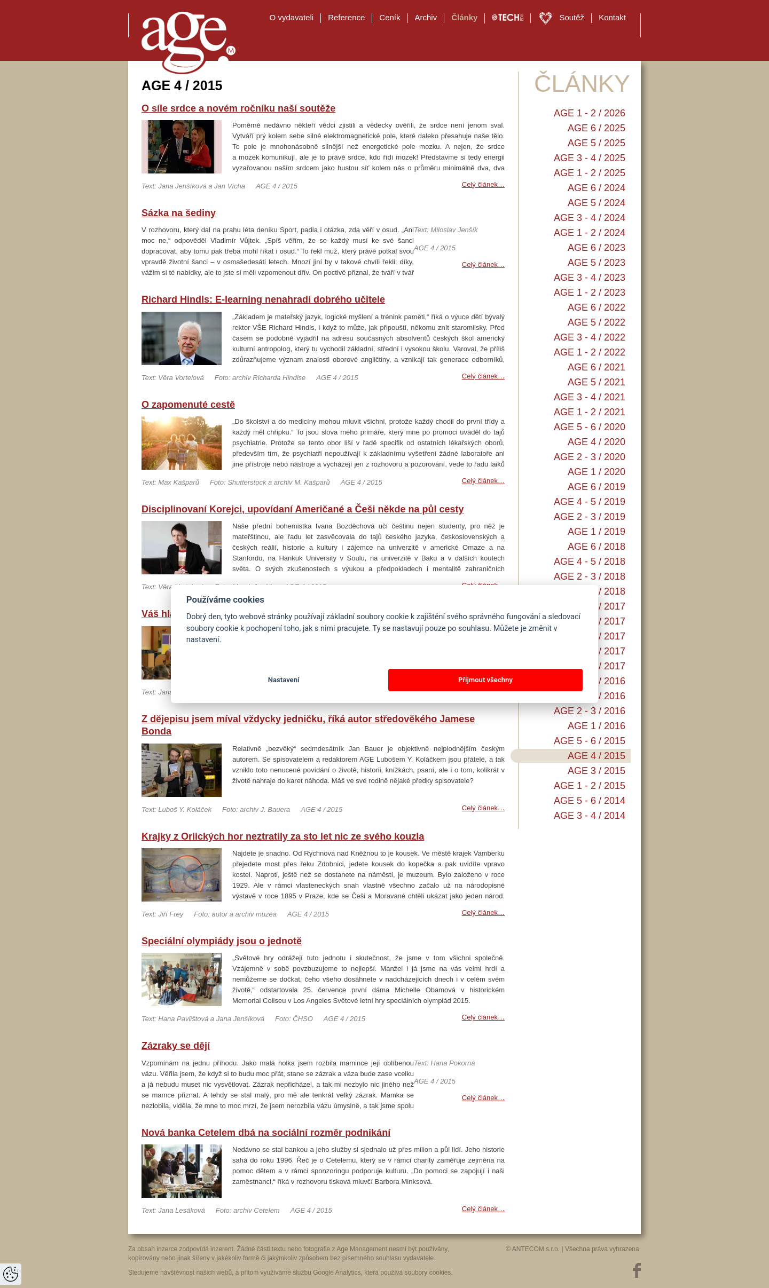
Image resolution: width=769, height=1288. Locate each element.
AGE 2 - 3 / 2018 (589, 576)
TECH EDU (507, 17)
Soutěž (571, 17)
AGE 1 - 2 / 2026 (589, 113)
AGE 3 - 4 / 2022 (589, 337)
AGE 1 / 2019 (596, 531)
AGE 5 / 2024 (596, 202)
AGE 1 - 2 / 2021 (589, 412)
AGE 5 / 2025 (596, 143)
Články (464, 17)
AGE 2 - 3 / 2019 (589, 516)
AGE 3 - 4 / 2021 (589, 397)
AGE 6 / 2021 (596, 367)
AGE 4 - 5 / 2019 (589, 501)
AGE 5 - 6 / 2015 (589, 741)
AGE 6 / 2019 (596, 486)
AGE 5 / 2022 (596, 322)
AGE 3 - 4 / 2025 (589, 158)
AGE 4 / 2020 (596, 442)
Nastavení (284, 680)
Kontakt (612, 17)
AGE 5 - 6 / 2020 (589, 427)
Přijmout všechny (485, 680)
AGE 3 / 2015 (596, 770)
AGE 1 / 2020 (596, 472)
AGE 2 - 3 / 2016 (589, 711)
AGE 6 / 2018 (596, 546)
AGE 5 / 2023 (596, 262)
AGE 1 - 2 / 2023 (589, 292)
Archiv (426, 17)
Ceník (389, 17)
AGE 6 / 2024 (596, 188)
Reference (346, 17)
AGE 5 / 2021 (596, 382)
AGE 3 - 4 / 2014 (589, 815)
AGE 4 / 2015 (596, 755)
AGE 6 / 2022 (596, 307)
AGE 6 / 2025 (596, 128)
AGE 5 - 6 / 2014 (589, 800)
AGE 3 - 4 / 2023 (589, 277)
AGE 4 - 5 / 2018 (589, 561)
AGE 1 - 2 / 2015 (589, 785)
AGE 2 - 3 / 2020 (589, 457)
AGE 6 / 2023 (596, 247)
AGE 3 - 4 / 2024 (589, 217)
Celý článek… (483, 184)
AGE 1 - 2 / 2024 (589, 232)
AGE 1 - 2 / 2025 (589, 173)
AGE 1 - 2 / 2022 (589, 352)
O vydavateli (292, 17)
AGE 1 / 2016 (596, 726)
